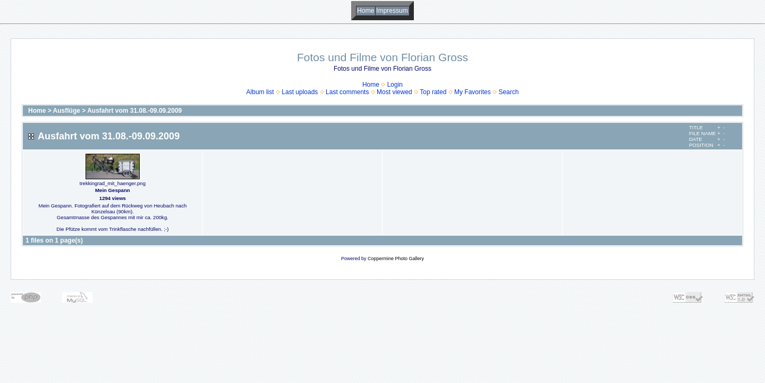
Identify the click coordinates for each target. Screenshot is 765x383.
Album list (260, 92)
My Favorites (472, 92)
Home (365, 10)
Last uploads (300, 92)
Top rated (433, 92)
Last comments (347, 92)
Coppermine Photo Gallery (396, 258)
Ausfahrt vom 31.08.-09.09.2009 (134, 110)
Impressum (391, 10)
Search (508, 92)
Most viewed (394, 92)
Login (395, 84)
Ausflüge (66, 110)
